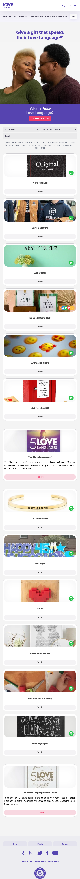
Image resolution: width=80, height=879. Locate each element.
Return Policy (53, 861)
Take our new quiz (40, 118)
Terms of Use (26, 861)
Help (15, 844)
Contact (65, 844)
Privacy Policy (40, 861)
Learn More (62, 16)
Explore (40, 477)
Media (40, 844)
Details (40, 192)
